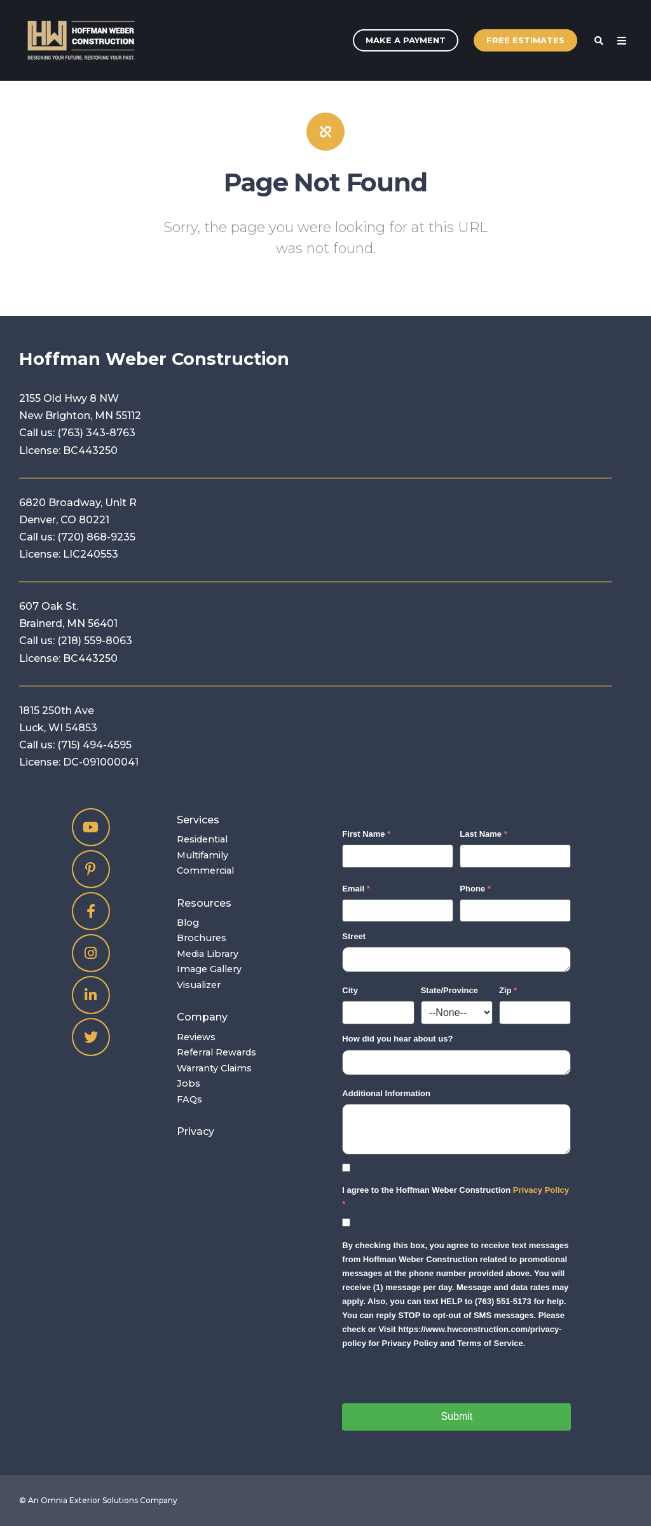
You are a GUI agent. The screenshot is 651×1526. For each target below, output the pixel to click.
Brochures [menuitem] (201, 938)
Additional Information (386, 1093)
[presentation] (438, 1378)
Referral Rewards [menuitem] (216, 1052)
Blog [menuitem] (188, 922)
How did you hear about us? (397, 1038)
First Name (363, 834)
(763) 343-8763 (96, 433)
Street (354, 936)
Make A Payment (406, 40)
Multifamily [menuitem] (202, 855)
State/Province (449, 990)
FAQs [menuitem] (189, 1099)
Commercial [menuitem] (205, 870)
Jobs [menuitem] (188, 1083)
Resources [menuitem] (204, 903)
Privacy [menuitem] (195, 1131)
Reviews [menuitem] (196, 1037)
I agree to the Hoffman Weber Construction (455, 1190)
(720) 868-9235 (96, 537)
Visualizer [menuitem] (199, 985)
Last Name (481, 834)
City (350, 990)
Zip (505, 990)
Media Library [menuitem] (207, 953)
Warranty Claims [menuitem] (214, 1068)
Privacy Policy (541, 1190)
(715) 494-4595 (94, 745)
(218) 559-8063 (94, 641)
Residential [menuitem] (202, 839)
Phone (472, 888)
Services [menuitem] (198, 820)
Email (353, 888)
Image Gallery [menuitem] (209, 969)
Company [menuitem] (202, 1017)
